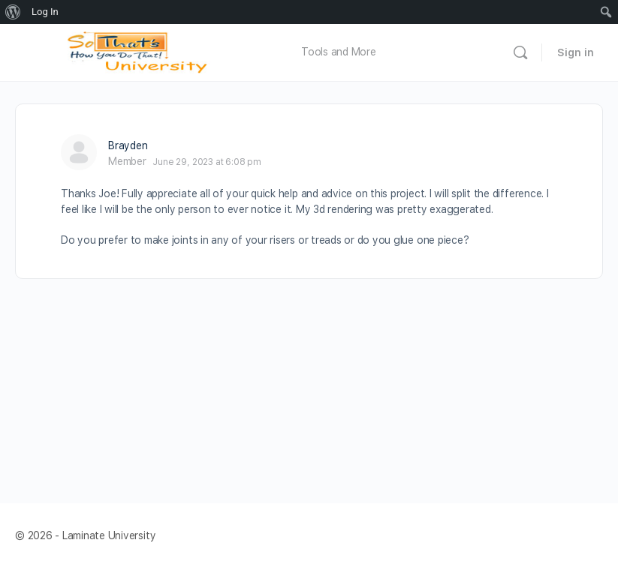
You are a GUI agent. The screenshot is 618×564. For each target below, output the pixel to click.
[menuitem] (13, 12)
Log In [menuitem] (45, 11)
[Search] (520, 53)
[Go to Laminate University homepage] (141, 51)
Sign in (575, 52)
